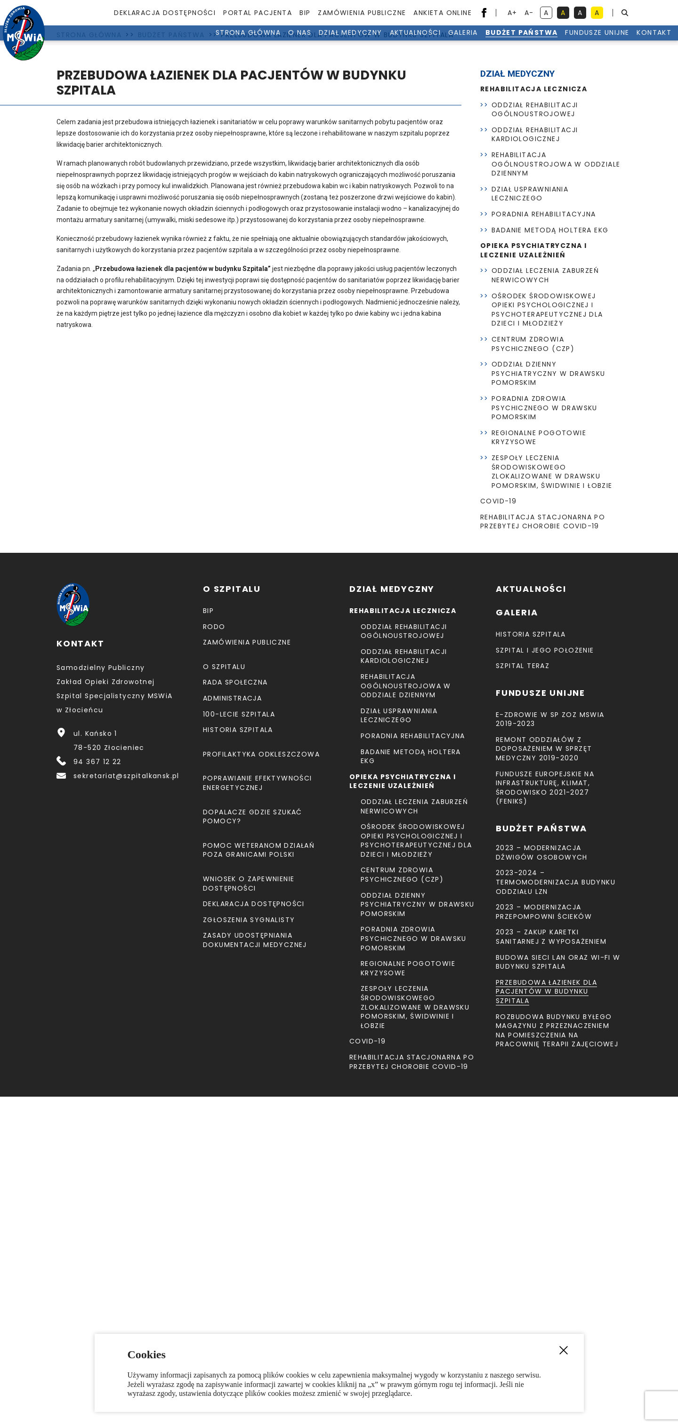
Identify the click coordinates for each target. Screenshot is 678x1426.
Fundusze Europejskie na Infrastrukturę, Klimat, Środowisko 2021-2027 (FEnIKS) (545, 1117)
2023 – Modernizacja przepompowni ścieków (544, 1241)
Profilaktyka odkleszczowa (261, 1083)
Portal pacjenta (257, 12)
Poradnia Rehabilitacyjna (544, 543)
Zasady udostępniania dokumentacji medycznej (255, 1269)
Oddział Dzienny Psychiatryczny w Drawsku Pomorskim (548, 703)
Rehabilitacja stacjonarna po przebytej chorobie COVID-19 (542, 851)
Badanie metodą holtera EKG (550, 559)
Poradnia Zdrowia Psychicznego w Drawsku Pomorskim (544, 737)
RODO (214, 956)
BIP (304, 12)
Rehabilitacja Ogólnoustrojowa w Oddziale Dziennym (556, 493)
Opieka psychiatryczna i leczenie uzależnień (533, 579)
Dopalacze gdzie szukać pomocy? (252, 1146)
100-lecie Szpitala (239, 1043)
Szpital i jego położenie (545, 979)
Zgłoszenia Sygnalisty (249, 1249)
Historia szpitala (238, 1059)
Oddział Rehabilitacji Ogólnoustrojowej (535, 439)
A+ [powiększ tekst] (513, 13)
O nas (253, 42)
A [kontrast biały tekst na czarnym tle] (582, 13)
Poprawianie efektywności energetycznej (257, 1112)
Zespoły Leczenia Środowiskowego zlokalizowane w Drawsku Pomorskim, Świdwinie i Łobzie (552, 801)
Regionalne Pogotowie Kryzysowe (539, 766)
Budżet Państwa (475, 42)
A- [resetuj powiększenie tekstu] (530, 13)
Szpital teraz (522, 995)
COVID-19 (498, 830)
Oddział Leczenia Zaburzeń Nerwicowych (545, 604)
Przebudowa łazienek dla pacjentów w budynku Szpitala (546, 1321)
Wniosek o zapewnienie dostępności (248, 1212)
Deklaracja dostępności (165, 12)
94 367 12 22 (97, 1091)
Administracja (232, 1027)
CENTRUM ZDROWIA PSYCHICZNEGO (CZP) (533, 673)
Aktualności (368, 42)
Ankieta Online (442, 12)
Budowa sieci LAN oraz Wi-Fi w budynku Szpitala (558, 1291)
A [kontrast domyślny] (548, 13)
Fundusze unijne (551, 42)
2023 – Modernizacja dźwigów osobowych (542, 1181)
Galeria (417, 42)
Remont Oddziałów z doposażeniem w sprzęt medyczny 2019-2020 (544, 1078)
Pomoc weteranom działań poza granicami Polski (259, 1179)
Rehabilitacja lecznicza (533, 418)
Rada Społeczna (235, 1011)
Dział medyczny (304, 42)
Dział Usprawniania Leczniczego (530, 523)
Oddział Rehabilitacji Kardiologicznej (535, 463)
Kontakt (607, 42)
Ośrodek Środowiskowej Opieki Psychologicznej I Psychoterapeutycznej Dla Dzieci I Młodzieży (547, 639)
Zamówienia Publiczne (362, 12)
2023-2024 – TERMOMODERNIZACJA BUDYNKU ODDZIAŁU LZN (555, 1211)
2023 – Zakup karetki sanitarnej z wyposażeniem (551, 1266)
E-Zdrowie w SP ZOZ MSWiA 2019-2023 (550, 1048)
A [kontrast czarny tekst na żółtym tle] (599, 13)
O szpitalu (224, 996)
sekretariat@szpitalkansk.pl (126, 1105)
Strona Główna (202, 42)
